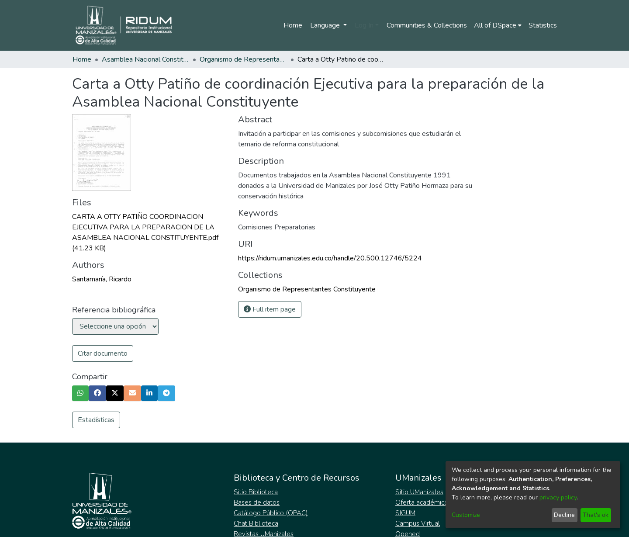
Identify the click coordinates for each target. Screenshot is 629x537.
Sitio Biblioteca (256, 492)
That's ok (595, 515)
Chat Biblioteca (256, 523)
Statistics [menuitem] (543, 25)
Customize (466, 515)
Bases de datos (257, 502)
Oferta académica (421, 502)
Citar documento (103, 353)
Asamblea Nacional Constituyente (145, 59)
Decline (564, 515)
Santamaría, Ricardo (101, 279)
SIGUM (405, 513)
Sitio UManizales (419, 492)
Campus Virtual (417, 523)
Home (292, 25)
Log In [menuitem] (364, 25)
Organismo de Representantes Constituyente (243, 59)
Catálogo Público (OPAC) (271, 513)
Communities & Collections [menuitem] (427, 25)
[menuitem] (498, 25)
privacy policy (558, 497)
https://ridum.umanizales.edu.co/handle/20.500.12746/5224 (330, 258)
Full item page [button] (270, 309)
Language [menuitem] (326, 25)
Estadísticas (96, 420)
